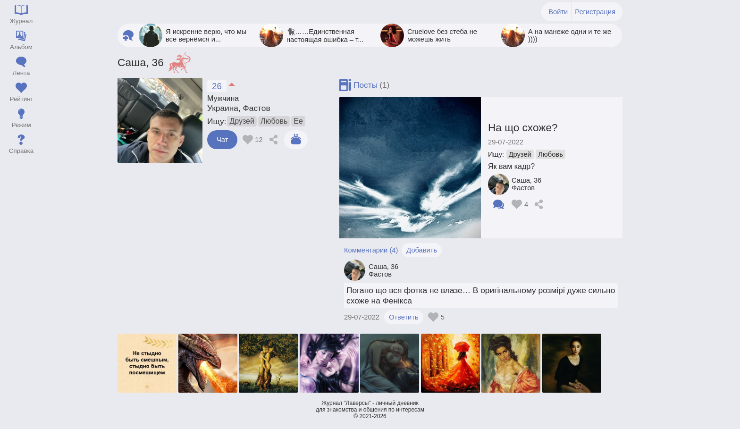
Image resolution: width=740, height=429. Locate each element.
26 (217, 86)
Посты (365, 85)
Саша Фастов (526, 184)
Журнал (21, 21)
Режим (21, 124)
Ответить (404, 317)
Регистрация (595, 12)
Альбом (21, 46)
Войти (558, 12)
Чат (222, 139)
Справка (21, 150)
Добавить (421, 250)
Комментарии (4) (371, 250)
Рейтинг (21, 98)
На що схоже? (523, 127)
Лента (21, 72)
